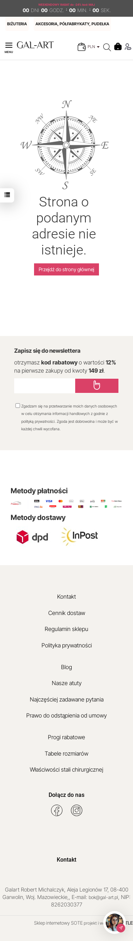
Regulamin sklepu (66, 628)
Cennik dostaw (66, 612)
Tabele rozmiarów (66, 753)
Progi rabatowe (66, 737)
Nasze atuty (67, 683)
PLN (94, 46)
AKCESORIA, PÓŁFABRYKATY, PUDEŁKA (72, 23)
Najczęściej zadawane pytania (67, 699)
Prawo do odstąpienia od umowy (66, 715)
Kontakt (66, 596)
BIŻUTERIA (17, 23)
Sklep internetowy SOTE (58, 923)
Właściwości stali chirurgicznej (66, 769)
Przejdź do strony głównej (66, 269)
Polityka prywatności (66, 645)
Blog (66, 667)
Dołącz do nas (66, 795)
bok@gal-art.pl (103, 897)
